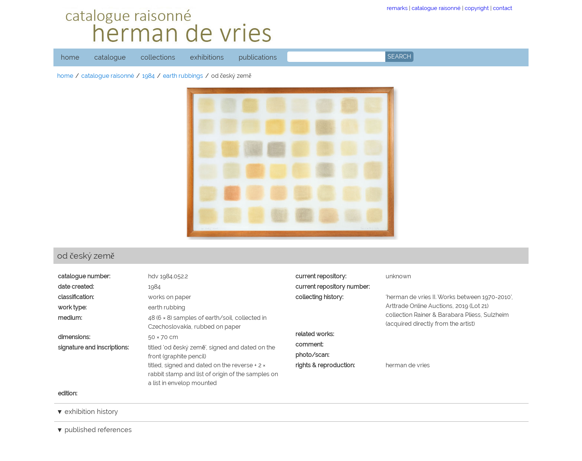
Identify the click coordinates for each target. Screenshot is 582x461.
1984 (148, 75)
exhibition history (91, 411)
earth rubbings (183, 75)
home (70, 57)
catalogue (110, 57)
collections (158, 57)
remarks (397, 8)
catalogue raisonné (436, 8)
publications (258, 57)
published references (98, 430)
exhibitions (207, 57)
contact (502, 8)
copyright (477, 8)
